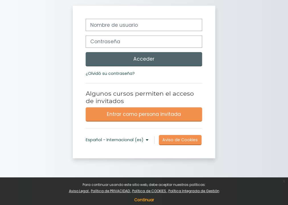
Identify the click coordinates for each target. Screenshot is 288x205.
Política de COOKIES (149, 190)
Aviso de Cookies (180, 140)
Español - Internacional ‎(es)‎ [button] (115, 140)
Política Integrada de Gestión (193, 190)
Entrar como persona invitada (144, 114)
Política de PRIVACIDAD (111, 190)
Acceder (143, 59)
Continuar (144, 200)
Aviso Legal (79, 190)
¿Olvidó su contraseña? (110, 73)
